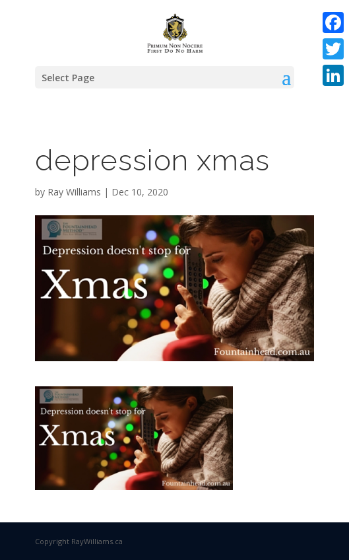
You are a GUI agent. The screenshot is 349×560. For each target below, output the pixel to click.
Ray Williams (74, 192)
